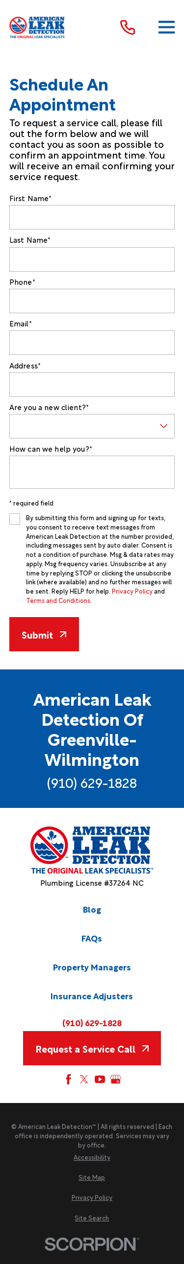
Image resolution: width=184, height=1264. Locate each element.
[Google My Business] (115, 1079)
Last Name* (30, 239)
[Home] (37, 28)
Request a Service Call (92, 1048)
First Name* (30, 197)
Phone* (22, 281)
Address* (25, 365)
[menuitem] (92, 1157)
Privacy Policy (132, 591)
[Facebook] (68, 1079)
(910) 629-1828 (92, 782)
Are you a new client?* (49, 406)
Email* (20, 323)
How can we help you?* (50, 448)
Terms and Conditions (58, 600)
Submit (44, 634)
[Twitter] (84, 1079)
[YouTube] (100, 1079)
